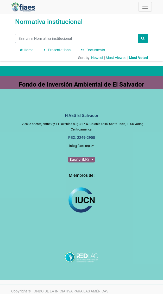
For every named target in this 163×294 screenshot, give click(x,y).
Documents (92, 50)
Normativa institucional (49, 21)
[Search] (143, 38)
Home (26, 50)
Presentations (56, 50)
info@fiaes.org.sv (81, 146)
